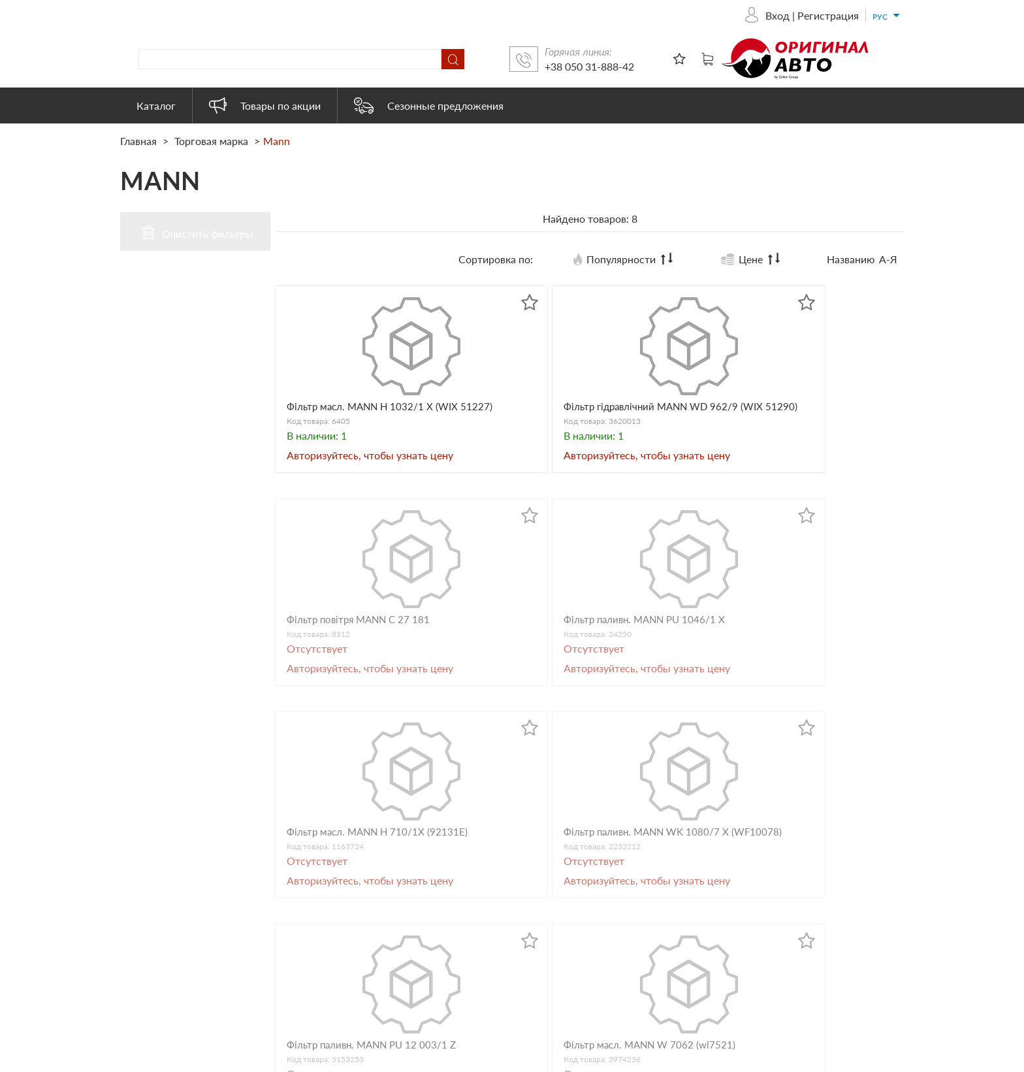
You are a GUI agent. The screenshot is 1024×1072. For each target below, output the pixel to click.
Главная (139, 141)
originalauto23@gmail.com (386, 969)
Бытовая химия (576, 923)
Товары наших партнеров (599, 975)
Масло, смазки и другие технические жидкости (627, 863)
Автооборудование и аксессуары (618, 840)
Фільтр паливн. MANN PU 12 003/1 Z (668, 674)
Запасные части (577, 887)
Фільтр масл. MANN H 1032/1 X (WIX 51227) (342, 416)
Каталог (156, 105)
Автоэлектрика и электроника (611, 940)
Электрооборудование (593, 993)
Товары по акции (265, 105)
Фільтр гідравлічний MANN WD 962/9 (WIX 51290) (503, 423)
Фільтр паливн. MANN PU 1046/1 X (827, 416)
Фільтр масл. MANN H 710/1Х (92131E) (342, 674)
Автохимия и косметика (596, 905)
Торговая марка (211, 141)
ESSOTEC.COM (988, 1059)
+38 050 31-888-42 (777, 66)
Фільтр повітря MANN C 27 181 (664, 416)
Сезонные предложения (429, 105)
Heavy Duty (566, 958)
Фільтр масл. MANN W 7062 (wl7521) (820, 674)
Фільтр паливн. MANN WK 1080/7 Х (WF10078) (507, 674)
